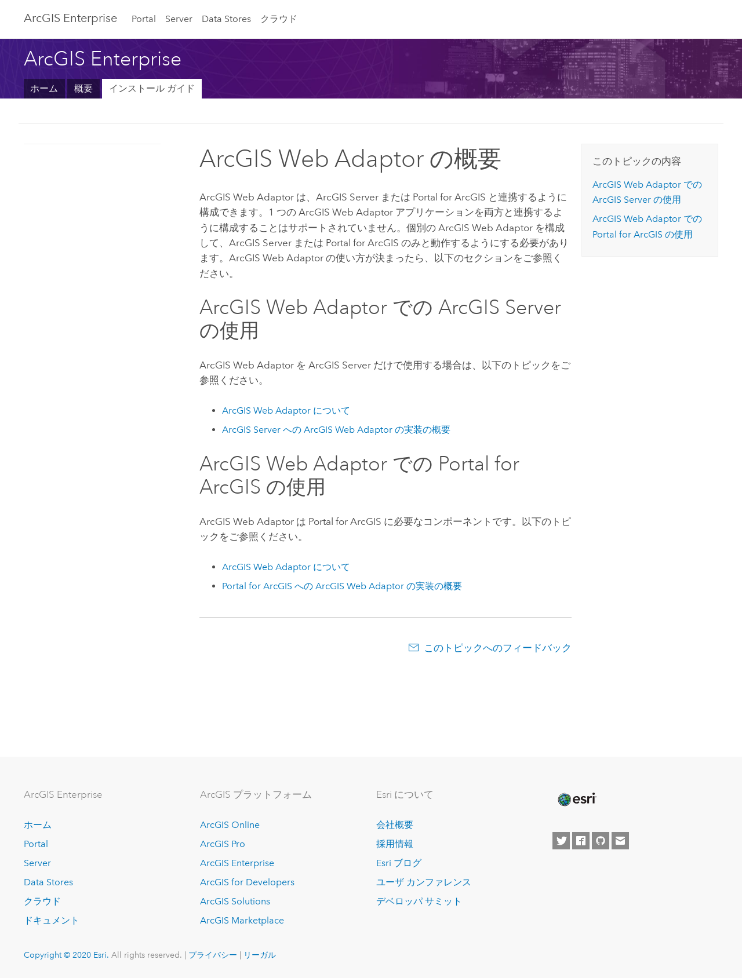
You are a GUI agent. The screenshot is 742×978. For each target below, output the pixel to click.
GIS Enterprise (70, 18)
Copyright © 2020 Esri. (66, 954)
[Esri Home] (576, 799)
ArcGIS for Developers (247, 882)
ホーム (44, 88)
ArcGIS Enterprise (237, 862)
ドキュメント (51, 920)
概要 (83, 88)
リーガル (259, 954)
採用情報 (394, 843)
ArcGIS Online (230, 824)
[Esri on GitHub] (600, 840)
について (286, 410)
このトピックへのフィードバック (498, 648)
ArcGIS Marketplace (242, 920)
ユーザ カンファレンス (423, 882)
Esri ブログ (398, 862)
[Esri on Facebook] (581, 840)
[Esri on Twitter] (561, 840)
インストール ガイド (152, 88)
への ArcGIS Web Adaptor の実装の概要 (336, 429)
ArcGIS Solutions (235, 901)
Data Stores (226, 18)
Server (178, 18)
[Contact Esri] (620, 840)
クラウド (278, 18)
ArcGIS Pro (222, 843)
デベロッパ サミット (419, 901)
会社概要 (394, 824)
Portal (144, 18)
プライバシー (212, 954)
